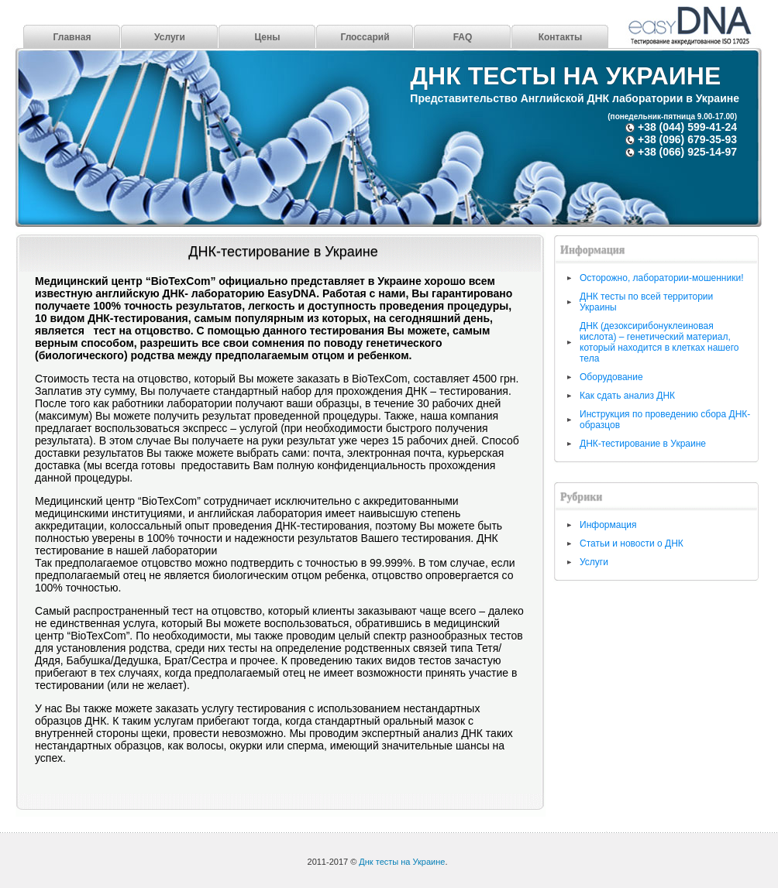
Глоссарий (364, 37)
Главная (72, 37)
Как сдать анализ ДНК (627, 395)
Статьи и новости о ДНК (631, 543)
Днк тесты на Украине (565, 76)
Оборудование (611, 377)
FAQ (463, 37)
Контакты (561, 37)
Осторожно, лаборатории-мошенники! (661, 278)
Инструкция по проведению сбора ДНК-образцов (665, 419)
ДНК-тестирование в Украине (283, 251)
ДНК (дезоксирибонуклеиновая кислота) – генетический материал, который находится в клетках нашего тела (659, 342)
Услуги (169, 37)
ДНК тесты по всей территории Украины (646, 302)
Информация (608, 524)
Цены (267, 37)
